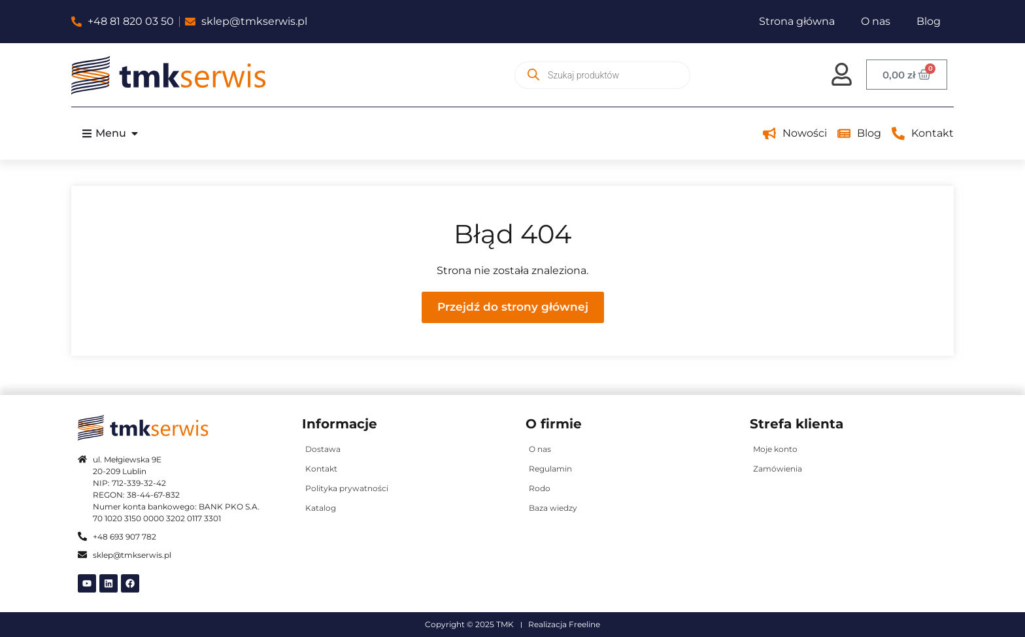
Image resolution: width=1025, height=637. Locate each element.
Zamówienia (777, 468)
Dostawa (323, 449)
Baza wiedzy (553, 508)
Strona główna (797, 21)
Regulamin (550, 468)
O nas (875, 21)
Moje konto (775, 449)
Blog (928, 21)
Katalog (320, 508)
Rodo (539, 488)
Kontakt (321, 468)
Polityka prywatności (346, 488)
